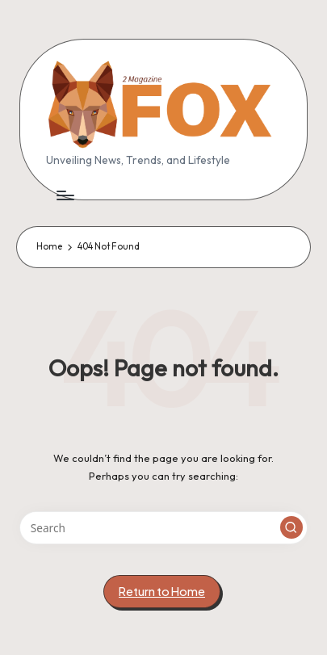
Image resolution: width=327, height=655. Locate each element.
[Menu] (65, 195)
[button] (291, 527)
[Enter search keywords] (163, 528)
